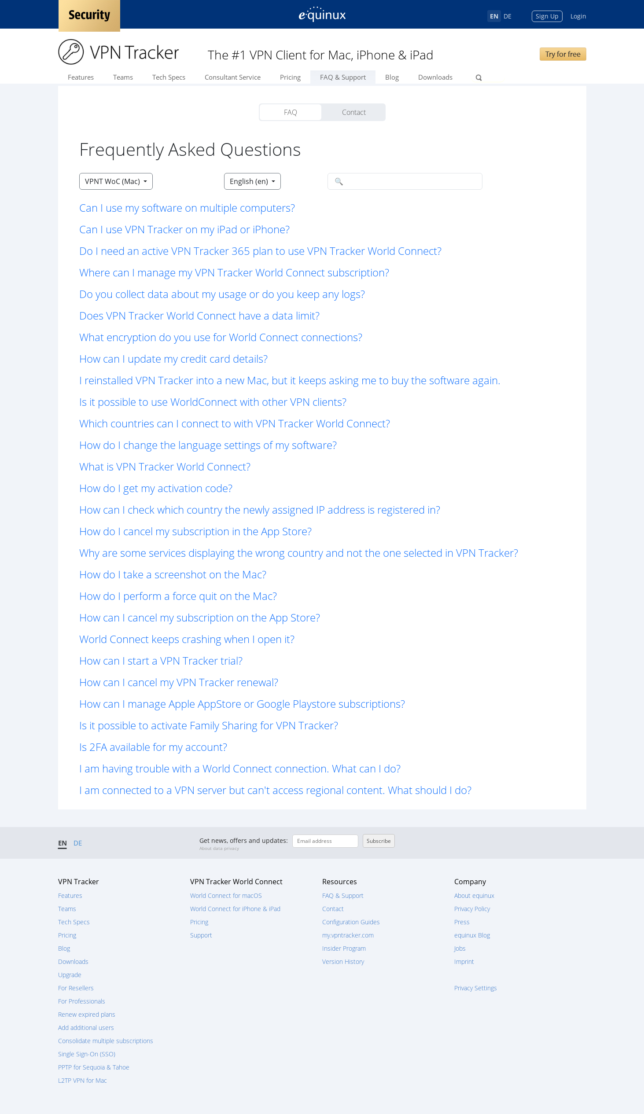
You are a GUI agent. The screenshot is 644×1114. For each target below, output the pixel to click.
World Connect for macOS (226, 895)
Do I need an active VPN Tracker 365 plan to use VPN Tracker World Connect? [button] (260, 250)
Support (201, 935)
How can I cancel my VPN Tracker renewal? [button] (178, 682)
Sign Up (547, 16)
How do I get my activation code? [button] (155, 488)
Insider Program (344, 948)
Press (462, 922)
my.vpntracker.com (348, 935)
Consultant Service (233, 77)
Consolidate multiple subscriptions (105, 1041)
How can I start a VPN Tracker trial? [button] (161, 660)
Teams (123, 77)
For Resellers (76, 988)
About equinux (474, 895)
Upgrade (69, 975)
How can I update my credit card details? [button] (173, 358)
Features (81, 77)
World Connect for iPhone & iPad (235, 908)
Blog (392, 77)
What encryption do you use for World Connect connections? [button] (220, 337)
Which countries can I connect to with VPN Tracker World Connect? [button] (234, 423)
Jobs (460, 948)
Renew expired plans (86, 1014)
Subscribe (379, 841)
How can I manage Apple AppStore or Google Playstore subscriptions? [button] (242, 703)
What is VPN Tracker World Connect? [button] (164, 466)
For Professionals (81, 1001)
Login (578, 16)
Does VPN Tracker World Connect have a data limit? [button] (199, 315)
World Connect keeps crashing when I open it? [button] (186, 639)
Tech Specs (168, 77)
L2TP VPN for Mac (82, 1080)
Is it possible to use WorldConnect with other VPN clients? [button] (212, 401)
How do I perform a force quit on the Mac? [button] (178, 595)
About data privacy (219, 848)
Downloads (435, 77)
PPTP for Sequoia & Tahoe (93, 1067)
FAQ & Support (343, 77)
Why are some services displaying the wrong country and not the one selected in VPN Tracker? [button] (298, 552)
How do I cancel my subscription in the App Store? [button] (195, 531)
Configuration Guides (351, 922)
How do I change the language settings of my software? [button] (208, 445)
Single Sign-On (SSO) (86, 1054)
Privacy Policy (472, 908)
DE (508, 16)
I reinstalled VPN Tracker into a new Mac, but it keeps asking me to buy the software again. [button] (289, 380)
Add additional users (86, 1027)
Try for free (563, 54)
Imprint (464, 961)
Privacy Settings (475, 988)
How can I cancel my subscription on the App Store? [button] (199, 617)
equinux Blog (472, 935)
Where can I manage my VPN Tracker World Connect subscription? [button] (234, 272)
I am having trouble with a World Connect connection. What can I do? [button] (240, 768)
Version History (343, 961)
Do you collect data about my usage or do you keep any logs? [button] (222, 294)
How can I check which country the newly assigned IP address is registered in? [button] (259, 509)
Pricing (290, 77)
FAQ (290, 112)
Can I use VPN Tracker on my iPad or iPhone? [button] (184, 229)
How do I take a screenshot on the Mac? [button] (172, 574)
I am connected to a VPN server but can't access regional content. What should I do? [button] (275, 790)
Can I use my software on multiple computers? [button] (187, 207)
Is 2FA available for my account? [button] (153, 746)
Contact (354, 112)
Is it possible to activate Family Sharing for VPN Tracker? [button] (208, 725)
